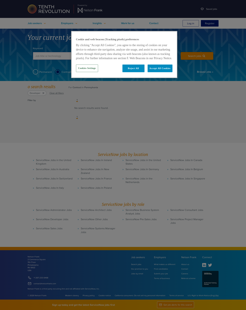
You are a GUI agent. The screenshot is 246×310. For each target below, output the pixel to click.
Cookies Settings (87, 68)
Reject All (133, 68)
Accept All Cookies (160, 68)
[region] (124, 54)
